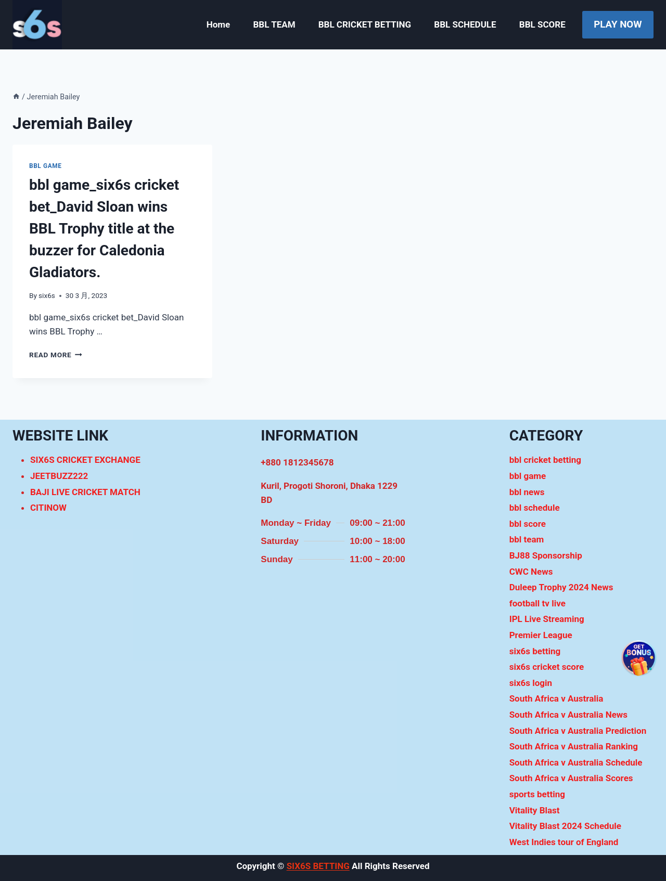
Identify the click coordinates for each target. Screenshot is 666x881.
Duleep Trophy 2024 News (561, 587)
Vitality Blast (534, 810)
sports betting (537, 794)
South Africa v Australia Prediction (578, 730)
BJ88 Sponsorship (545, 555)
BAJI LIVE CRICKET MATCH (85, 492)
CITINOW (48, 507)
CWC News (531, 571)
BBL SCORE (542, 24)
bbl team (526, 539)
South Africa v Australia (556, 698)
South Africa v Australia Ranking (573, 746)
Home (218, 24)
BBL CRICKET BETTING (364, 24)
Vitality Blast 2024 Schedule (565, 826)
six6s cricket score (546, 667)
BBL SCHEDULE (465, 24)
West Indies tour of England (564, 842)
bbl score (527, 524)
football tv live (537, 603)
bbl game (45, 166)
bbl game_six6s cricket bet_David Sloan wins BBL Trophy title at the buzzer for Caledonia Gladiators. (104, 228)
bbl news (527, 492)
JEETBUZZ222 (59, 476)
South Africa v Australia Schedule (576, 762)
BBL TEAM (274, 24)
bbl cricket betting (545, 460)
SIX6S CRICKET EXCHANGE (85, 460)
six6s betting (535, 651)
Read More (55, 355)
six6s (47, 295)
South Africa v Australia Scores (571, 778)
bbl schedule (534, 507)
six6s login (530, 683)
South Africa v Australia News (568, 714)
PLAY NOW (618, 24)
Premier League (540, 635)
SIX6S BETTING (318, 866)
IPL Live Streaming (546, 619)
